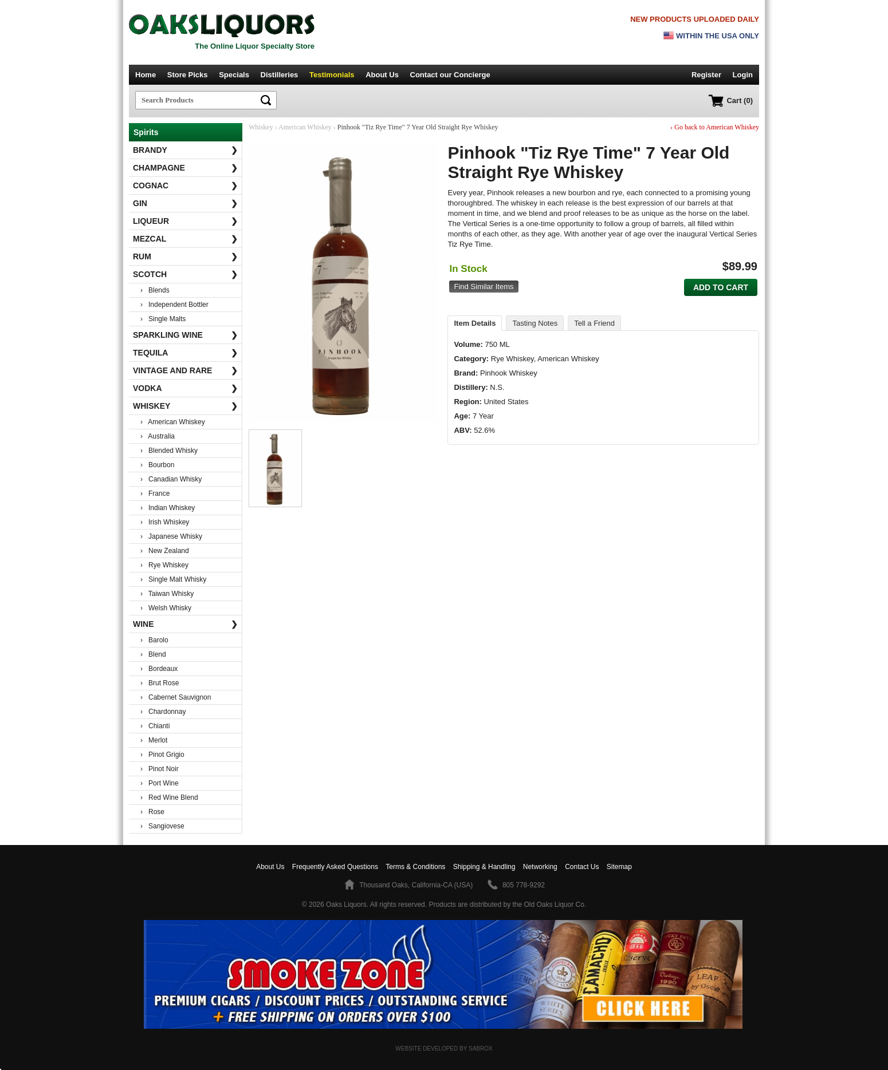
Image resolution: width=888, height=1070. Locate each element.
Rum (185, 256)
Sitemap (619, 867)
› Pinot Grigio (162, 755)
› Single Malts (163, 319)
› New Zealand (164, 551)
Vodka (185, 388)
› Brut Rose (159, 683)
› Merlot (153, 740)
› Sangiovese (162, 826)
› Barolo (154, 640)
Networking (540, 867)
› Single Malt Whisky (173, 579)
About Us (382, 74)
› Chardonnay (163, 712)
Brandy (185, 150)
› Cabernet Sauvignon (175, 697)
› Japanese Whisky (171, 536)
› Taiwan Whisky (167, 594)
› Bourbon (157, 465)
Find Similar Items (483, 286)
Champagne (185, 167)
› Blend (153, 654)
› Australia (157, 436)
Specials (234, 74)
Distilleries (279, 74)
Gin (185, 203)
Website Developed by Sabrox (443, 1048)
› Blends (155, 290)
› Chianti (155, 726)
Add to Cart (720, 287)
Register (706, 74)
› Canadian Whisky (171, 479)
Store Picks (187, 74)
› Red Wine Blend (169, 797)
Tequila (185, 352)
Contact (450, 74)
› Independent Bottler (174, 305)
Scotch (185, 274)
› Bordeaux (159, 669)
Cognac (185, 185)
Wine (185, 624)
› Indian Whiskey (167, 508)
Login (743, 74)
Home (145, 74)
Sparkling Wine (185, 334)
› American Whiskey (172, 422)
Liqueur (185, 221)
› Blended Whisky (169, 451)
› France (155, 493)
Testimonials (332, 74)
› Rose (152, 812)
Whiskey (185, 405)
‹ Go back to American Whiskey (714, 127)
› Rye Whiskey (164, 565)
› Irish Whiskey (164, 522)
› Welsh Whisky (165, 608)
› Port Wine (159, 783)
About (270, 867)
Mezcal (185, 238)
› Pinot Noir (159, 769)
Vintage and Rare (185, 370)
